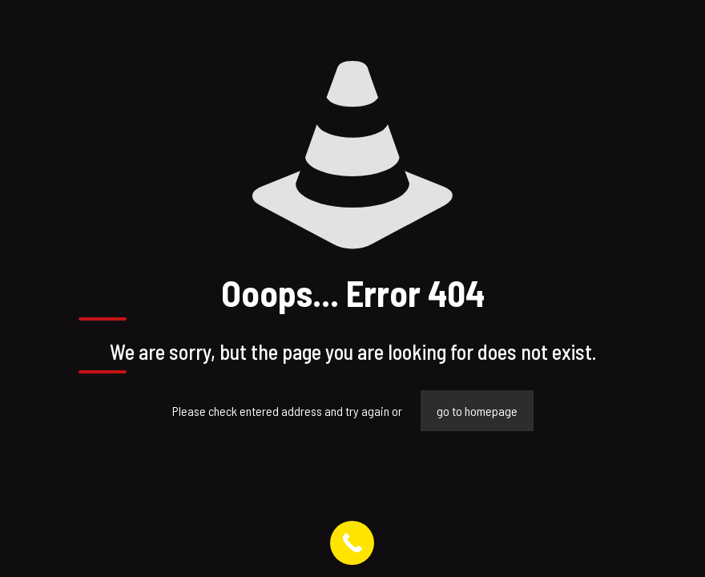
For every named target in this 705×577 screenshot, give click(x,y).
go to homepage (477, 410)
